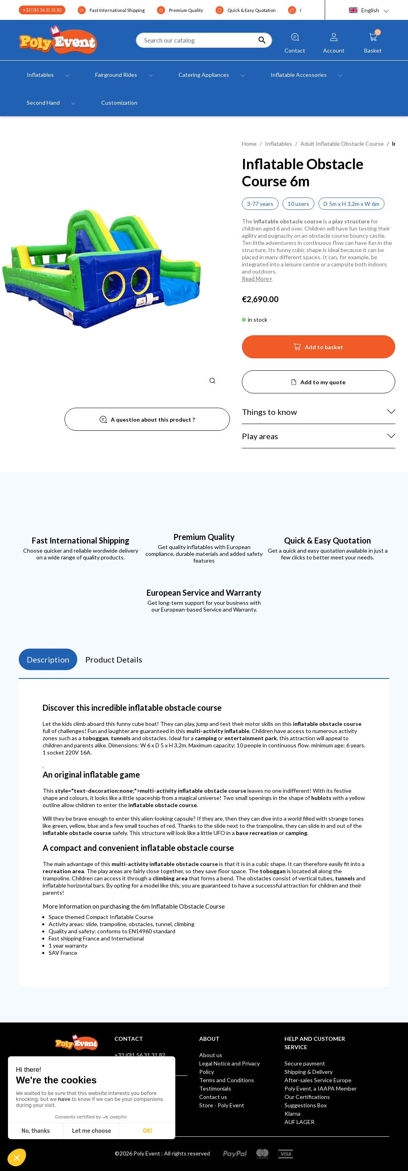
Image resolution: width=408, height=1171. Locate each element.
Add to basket (318, 349)
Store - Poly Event (221, 1105)
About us (210, 1055)
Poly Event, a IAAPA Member (320, 1088)
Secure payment (304, 1063)
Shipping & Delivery (308, 1071)
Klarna (292, 1113)
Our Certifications (307, 1096)
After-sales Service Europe (317, 1080)
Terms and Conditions (226, 1080)
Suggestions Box (305, 1105)
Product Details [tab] (113, 659)
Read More (255, 278)
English (364, 10)
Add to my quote (322, 382)
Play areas (260, 436)
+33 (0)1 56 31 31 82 (42, 9)
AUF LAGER (299, 1121)
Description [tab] (48, 659)
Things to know (269, 411)
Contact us (213, 1096)
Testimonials (215, 1088)
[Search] (204, 40)
